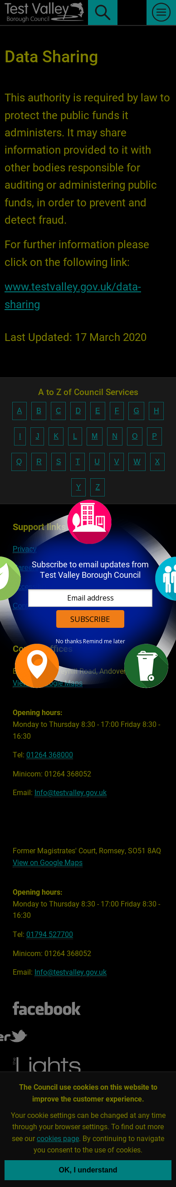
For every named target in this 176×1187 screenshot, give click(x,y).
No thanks (69, 641)
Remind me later (104, 641)
